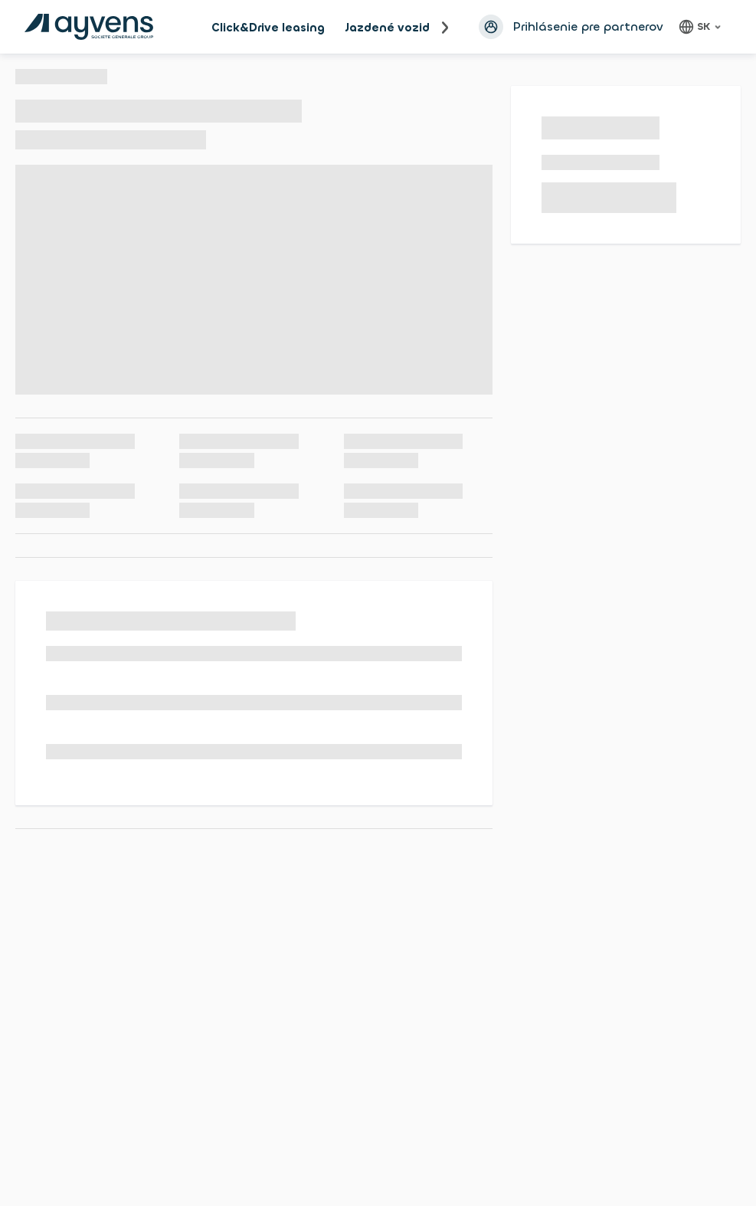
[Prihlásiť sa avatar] (491, 27)
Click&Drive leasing (268, 27)
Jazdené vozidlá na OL (411, 27)
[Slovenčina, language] (702, 27)
